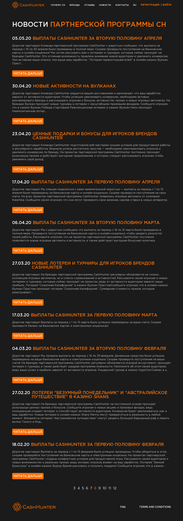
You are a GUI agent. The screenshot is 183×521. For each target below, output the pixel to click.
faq (122, 507)
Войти (167, 5)
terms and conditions (155, 507)
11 (109, 488)
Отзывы (89, 5)
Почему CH (58, 5)
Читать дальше (28, 73)
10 (104, 488)
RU (134, 5)
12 (114, 488)
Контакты (122, 5)
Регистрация (150, 5)
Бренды (75, 5)
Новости (105, 5)
